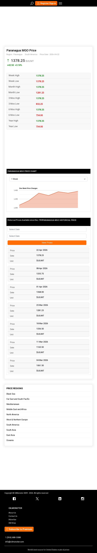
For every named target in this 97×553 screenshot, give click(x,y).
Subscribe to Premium (19, 529)
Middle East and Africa (16, 409)
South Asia (11, 430)
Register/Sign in (46, 3)
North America (12, 414)
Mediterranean (12, 404)
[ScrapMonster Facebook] (14, 499)
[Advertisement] (48, 26)
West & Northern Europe (17, 419)
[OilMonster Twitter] (37, 499)
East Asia (10, 435)
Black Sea (10, 394)
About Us (12, 513)
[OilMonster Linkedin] (59, 499)
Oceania (10, 440)
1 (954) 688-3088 (13, 537)
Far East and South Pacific (17, 399)
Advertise (12, 520)
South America (12, 425)
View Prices (47, 242)
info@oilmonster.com (14, 542)
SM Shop (12, 523)
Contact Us (13, 516)
